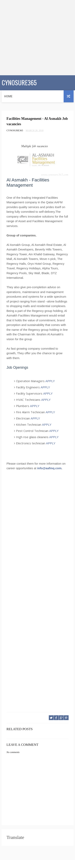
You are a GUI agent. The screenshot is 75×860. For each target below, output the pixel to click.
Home (8, 96)
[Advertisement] (37, 37)
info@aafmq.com (49, 468)
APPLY (50, 381)
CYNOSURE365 (19, 82)
